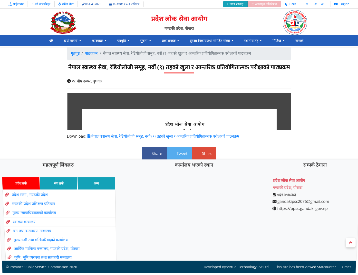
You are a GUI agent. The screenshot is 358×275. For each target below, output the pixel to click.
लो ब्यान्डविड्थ (41, 4)
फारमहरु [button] (98, 40)
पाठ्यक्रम (91, 53)
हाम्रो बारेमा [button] (71, 40)
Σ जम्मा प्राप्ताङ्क (235, 4)
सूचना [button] (144, 40)
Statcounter (320, 253)
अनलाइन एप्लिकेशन (264, 4)
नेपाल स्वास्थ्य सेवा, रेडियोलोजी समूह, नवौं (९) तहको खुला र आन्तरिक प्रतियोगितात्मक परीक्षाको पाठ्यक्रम (163, 136)
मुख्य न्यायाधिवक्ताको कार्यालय (33, 214)
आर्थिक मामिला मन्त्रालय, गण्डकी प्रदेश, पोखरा (50, 240)
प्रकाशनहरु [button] (169, 40)
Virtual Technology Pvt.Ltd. (245, 253)
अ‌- (322, 4)
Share (154, 153)
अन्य (94, 191)
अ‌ (315, 4)
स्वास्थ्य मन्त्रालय (24, 221)
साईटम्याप (16, 4)
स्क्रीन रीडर (65, 4)
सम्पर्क (299, 40)
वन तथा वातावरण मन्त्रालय (34, 227)
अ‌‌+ (308, 4)
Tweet (179, 153)
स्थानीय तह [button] (251, 40)
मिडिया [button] (277, 40)
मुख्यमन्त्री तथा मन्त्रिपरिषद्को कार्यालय (43, 233)
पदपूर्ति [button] (122, 40)
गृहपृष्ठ (75, 53)
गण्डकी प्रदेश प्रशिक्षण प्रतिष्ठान (32, 207)
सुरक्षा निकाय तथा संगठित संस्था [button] (210, 40)
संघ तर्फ (55, 191)
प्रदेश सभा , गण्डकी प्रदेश (27, 200)
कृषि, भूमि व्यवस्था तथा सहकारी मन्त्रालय (47, 246)
